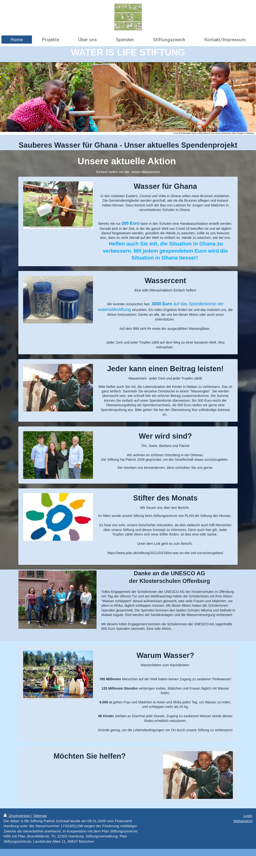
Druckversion (17, 816)
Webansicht (242, 821)
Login (247, 816)
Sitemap (40, 816)
